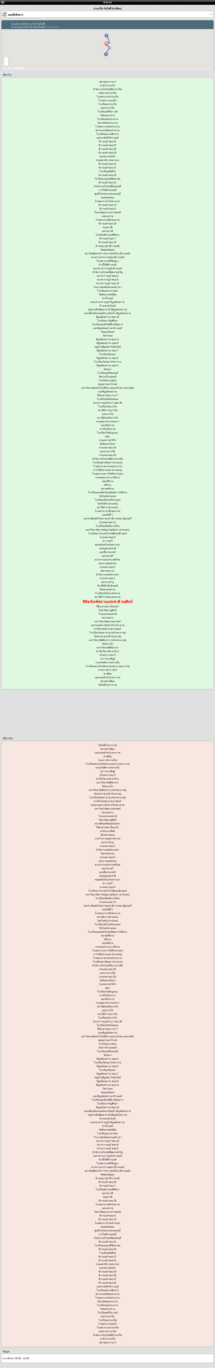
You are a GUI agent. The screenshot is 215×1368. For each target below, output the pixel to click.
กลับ (2, 2)
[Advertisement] (89, 713)
